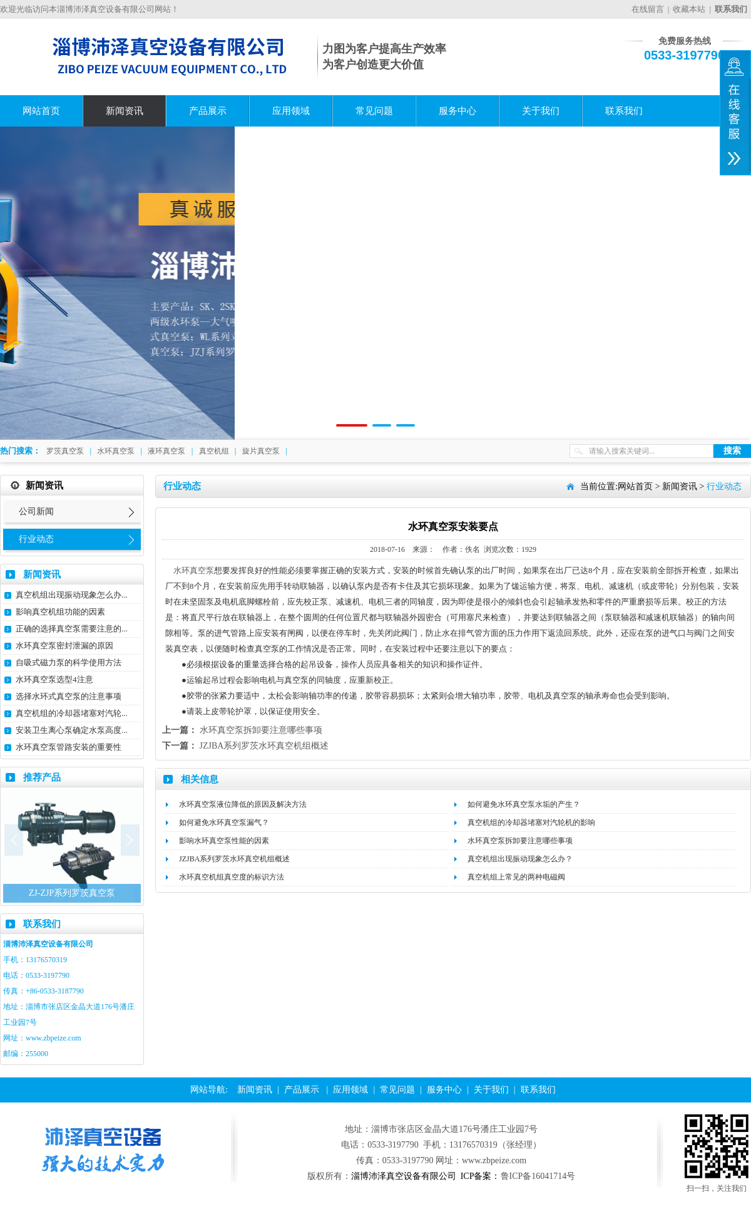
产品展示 (208, 111)
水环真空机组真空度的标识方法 (231, 877)
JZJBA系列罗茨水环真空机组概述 (264, 745)
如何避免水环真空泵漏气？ (224, 822)
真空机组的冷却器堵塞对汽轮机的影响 (531, 822)
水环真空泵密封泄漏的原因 (64, 645)
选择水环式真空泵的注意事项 (68, 696)
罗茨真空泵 (65, 451)
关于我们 (540, 111)
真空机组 (214, 451)
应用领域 (291, 111)
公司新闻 (36, 511)
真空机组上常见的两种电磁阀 (516, 877)
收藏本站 (689, 9)
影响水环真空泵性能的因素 (224, 840)
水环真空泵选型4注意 (54, 679)
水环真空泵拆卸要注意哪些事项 (261, 730)
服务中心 (457, 111)
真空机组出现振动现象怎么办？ (520, 858)
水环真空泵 (116, 451)
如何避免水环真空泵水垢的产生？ (523, 804)
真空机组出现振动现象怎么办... (72, 594)
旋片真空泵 (261, 451)
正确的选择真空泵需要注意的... (72, 628)
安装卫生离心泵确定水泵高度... (72, 730)
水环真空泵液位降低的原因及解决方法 (243, 804)
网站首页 (41, 111)
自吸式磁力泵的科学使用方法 (68, 662)
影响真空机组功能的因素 (60, 611)
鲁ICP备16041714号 (538, 1176)
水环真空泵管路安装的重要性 (68, 747)
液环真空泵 (166, 451)
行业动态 (36, 539)
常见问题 (374, 111)
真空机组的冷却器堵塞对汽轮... (72, 713)
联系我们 (624, 111)
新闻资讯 (124, 111)
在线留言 (647, 9)
